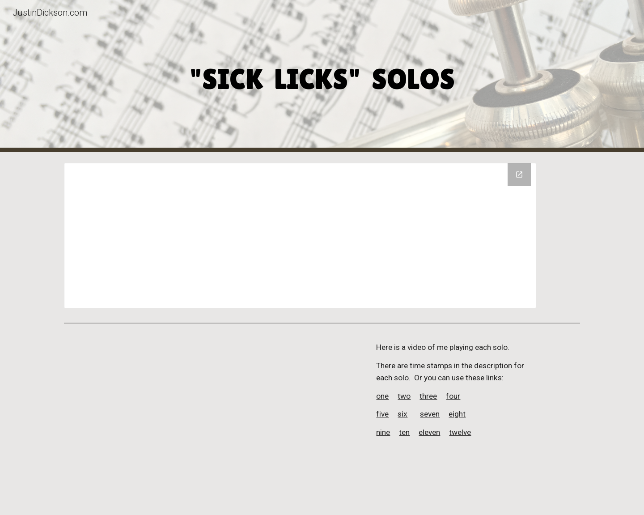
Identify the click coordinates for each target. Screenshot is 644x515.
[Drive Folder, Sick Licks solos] (300, 235)
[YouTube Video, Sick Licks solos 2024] (212, 421)
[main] (322, 76)
